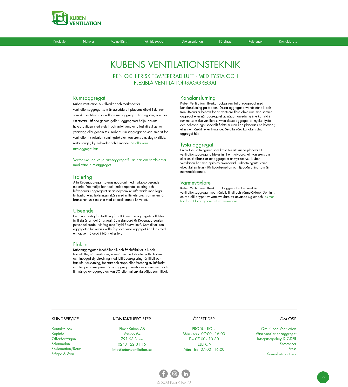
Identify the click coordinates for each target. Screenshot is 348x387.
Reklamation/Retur (66, 348)
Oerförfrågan (64, 338)
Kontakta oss (62, 328)
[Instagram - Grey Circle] (174, 374)
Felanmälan (61, 343)
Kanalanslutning (198, 98)
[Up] (323, 377)
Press (292, 348)
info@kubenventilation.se (132, 349)
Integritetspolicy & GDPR (276, 338)
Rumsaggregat (89, 98)
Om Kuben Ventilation (278, 328)
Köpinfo (58, 333)
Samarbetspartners (281, 353)
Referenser (288, 343)
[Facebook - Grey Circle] (163, 374)
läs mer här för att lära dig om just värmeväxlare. (227, 199)
